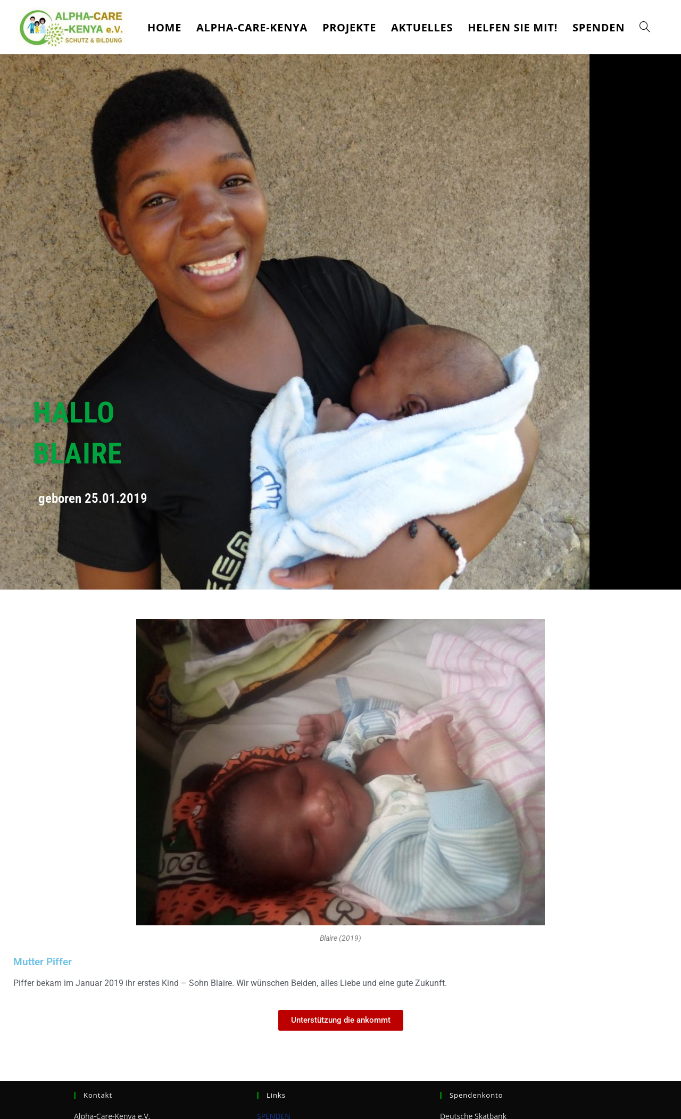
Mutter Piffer (44, 961)
